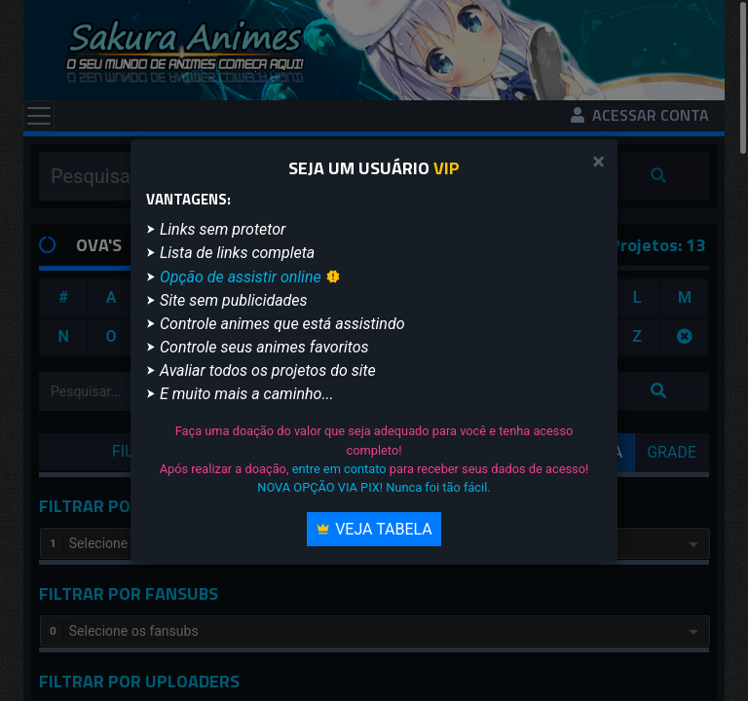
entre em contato (339, 468)
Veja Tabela (374, 529)
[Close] (598, 162)
